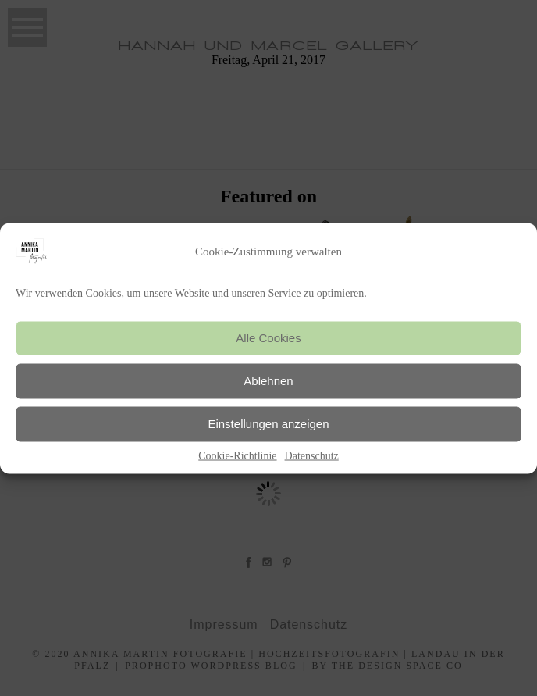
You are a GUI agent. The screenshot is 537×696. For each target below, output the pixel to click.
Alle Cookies (268, 337)
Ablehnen (268, 380)
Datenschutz (312, 455)
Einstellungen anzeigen (268, 423)
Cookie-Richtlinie (237, 455)
